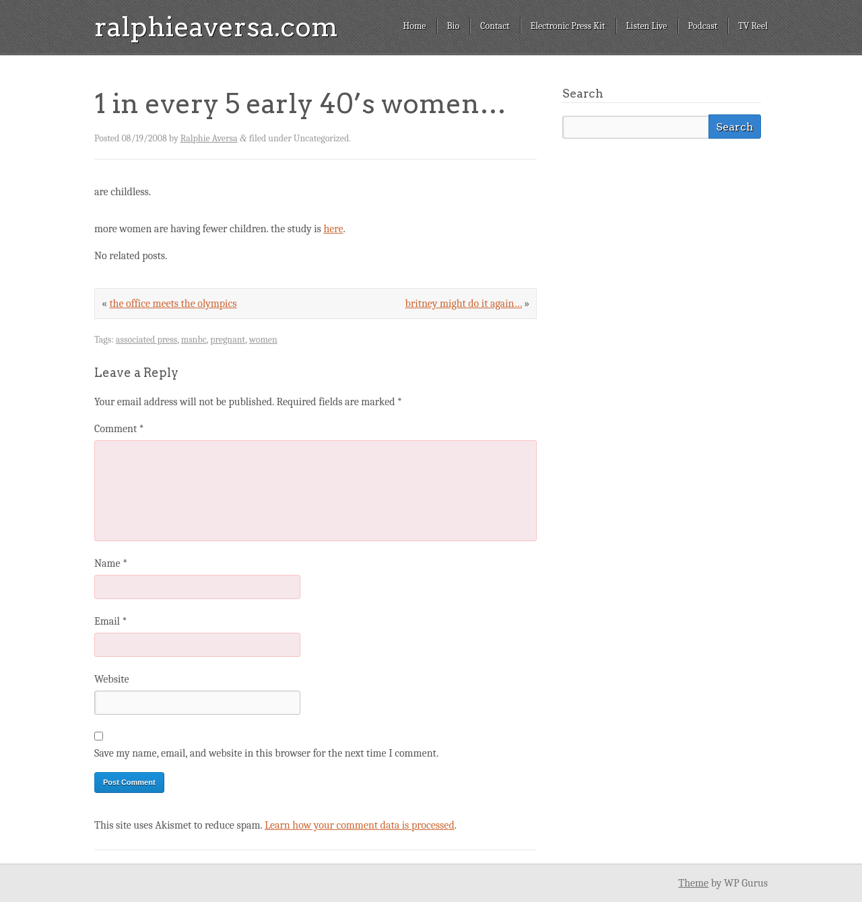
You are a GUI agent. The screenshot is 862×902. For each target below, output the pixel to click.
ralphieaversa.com (216, 27)
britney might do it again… (463, 304)
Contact (494, 26)
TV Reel (753, 26)
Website (111, 679)
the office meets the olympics (172, 304)
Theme (693, 883)
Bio (453, 26)
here (333, 229)
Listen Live (646, 26)
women (263, 339)
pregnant (227, 339)
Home (414, 26)
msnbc (194, 339)
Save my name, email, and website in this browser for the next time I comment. (266, 753)
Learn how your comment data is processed (360, 825)
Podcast (703, 26)
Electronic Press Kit (568, 26)
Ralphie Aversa (209, 138)
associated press (146, 339)
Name (110, 563)
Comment (119, 429)
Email (110, 621)
